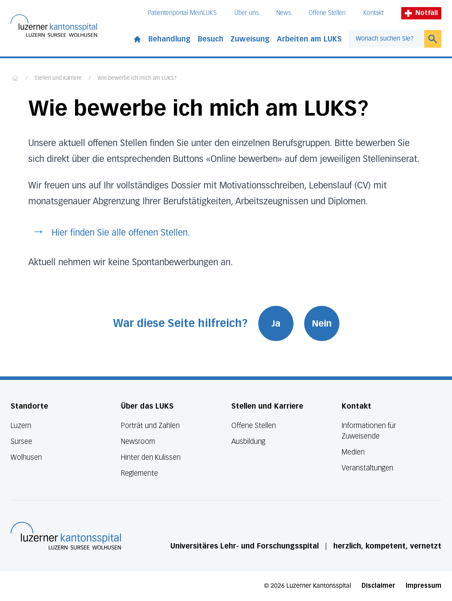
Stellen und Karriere (58, 78)
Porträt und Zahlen (150, 425)
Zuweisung (250, 39)
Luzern (21, 425)
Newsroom (138, 441)
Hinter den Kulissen (151, 457)
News (283, 13)
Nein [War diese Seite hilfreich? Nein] (321, 323)
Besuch (210, 39)
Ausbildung (248, 441)
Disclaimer (378, 586)
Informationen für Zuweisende (369, 430)
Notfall (421, 13)
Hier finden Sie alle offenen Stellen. (121, 233)
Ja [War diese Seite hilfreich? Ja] (275, 323)
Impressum (423, 586)
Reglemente (139, 473)
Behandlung (169, 39)
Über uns (246, 13)
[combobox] (386, 39)
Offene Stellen (327, 13)
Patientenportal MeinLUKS (182, 13)
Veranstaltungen (367, 468)
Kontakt (373, 13)
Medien (353, 452)
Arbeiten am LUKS (309, 39)
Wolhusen (26, 457)
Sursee (21, 441)
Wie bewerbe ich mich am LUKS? (137, 78)
